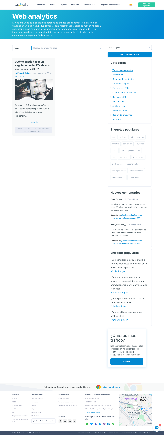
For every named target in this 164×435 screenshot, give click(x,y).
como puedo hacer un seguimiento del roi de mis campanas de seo (33, 130)
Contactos (34, 402)
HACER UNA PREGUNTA (130, 54)
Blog (32, 409)
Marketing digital (120, 83)
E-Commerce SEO (17, 405)
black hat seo (117, 164)
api (139, 150)
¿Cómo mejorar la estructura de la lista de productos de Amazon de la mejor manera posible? (129, 264)
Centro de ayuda (36, 412)
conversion (127, 144)
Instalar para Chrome (110, 387)
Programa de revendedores (20, 416)
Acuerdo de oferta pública (129, 433)
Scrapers (116, 119)
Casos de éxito (90, 5)
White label (76, 5)
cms (122, 150)
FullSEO (14, 402)
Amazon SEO (118, 74)
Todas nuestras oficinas (92, 412)
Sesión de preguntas (122, 115)
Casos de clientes (64, 398)
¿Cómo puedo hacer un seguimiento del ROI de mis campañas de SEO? (32, 65)
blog (114, 157)
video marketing (118, 177)
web (131, 137)
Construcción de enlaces (124, 92)
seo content (124, 157)
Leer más (34, 122)
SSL (13, 412)
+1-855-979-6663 (90, 402)
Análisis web (118, 106)
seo (113, 137)
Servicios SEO (20, 76)
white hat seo (138, 157)
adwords (140, 137)
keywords (140, 144)
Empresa (64, 5)
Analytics (14, 409)
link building (134, 177)
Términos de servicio (114, 433)
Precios (53, 5)
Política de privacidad (84, 433)
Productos (42, 5)
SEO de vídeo (118, 101)
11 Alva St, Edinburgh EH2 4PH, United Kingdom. (100, 409)
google (131, 150)
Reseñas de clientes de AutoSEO (68, 405)
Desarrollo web (119, 110)
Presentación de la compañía (43, 421)
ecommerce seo (136, 171)
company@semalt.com (92, 398)
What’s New (35, 416)
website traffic (132, 164)
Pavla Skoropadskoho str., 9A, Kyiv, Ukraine (98, 405)
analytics (115, 144)
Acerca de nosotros (37, 398)
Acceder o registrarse (147, 5)
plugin (114, 150)
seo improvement (119, 171)
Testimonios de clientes (66, 402)
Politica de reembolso (99, 433)
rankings (122, 137)
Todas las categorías (122, 70)
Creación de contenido (123, 79)
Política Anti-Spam (145, 433)
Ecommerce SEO (120, 88)
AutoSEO (14, 398)
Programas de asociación (110, 5)
